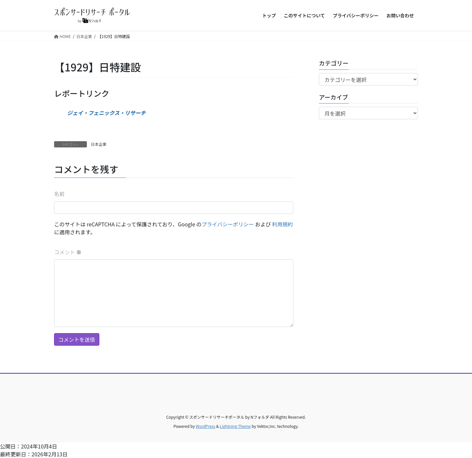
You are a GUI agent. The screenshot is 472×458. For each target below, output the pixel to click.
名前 (59, 194)
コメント (68, 252)
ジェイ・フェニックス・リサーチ (106, 113)
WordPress (205, 426)
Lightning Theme (235, 426)
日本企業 (99, 144)
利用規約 (282, 224)
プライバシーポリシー (228, 224)
